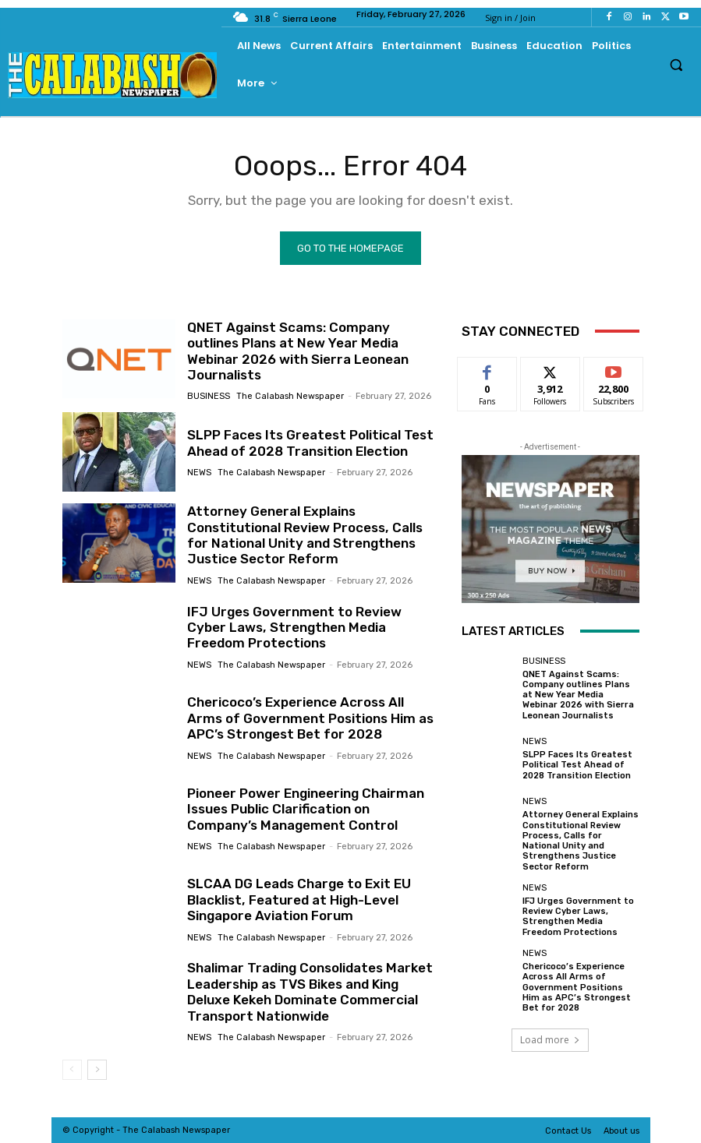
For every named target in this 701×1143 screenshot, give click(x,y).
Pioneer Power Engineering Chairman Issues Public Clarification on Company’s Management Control (305, 808)
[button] (676, 64)
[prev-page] (72, 1070)
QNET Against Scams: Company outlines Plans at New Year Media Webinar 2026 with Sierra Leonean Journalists (297, 351)
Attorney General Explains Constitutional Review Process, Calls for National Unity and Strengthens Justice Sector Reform (303, 534)
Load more (550, 1039)
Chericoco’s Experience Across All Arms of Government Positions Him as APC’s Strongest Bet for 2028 (309, 718)
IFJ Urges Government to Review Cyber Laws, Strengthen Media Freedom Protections (293, 627)
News (199, 472)
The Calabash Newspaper (290, 396)
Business (208, 396)
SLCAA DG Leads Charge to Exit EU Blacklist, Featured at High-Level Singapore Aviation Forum (298, 899)
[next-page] (97, 1070)
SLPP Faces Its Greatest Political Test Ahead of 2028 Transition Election (308, 442)
